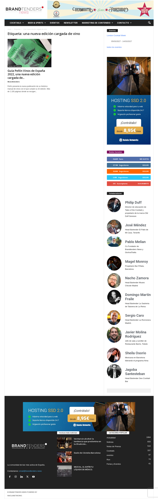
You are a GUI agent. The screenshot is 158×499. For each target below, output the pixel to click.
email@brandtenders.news (30, 471)
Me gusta (144, 159)
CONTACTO (124, 23)
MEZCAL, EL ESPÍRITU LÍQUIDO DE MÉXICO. (83, 468)
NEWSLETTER (71, 22)
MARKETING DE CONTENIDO (97, 23)
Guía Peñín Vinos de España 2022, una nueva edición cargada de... (26, 74)
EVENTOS (54, 22)
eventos (110, 455)
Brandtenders (14, 82)
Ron (108, 460)
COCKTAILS (17, 23)
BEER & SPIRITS (37, 23)
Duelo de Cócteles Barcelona (87, 452)
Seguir (145, 165)
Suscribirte (143, 183)
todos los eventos (114, 47)
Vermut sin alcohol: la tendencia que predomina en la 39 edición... (87, 441)
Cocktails (110, 451)
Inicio (9, 29)
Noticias (110, 442)
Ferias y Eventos (114, 464)
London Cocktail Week (116, 35)
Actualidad (111, 438)
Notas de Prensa (14, 66)
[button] (149, 23)
